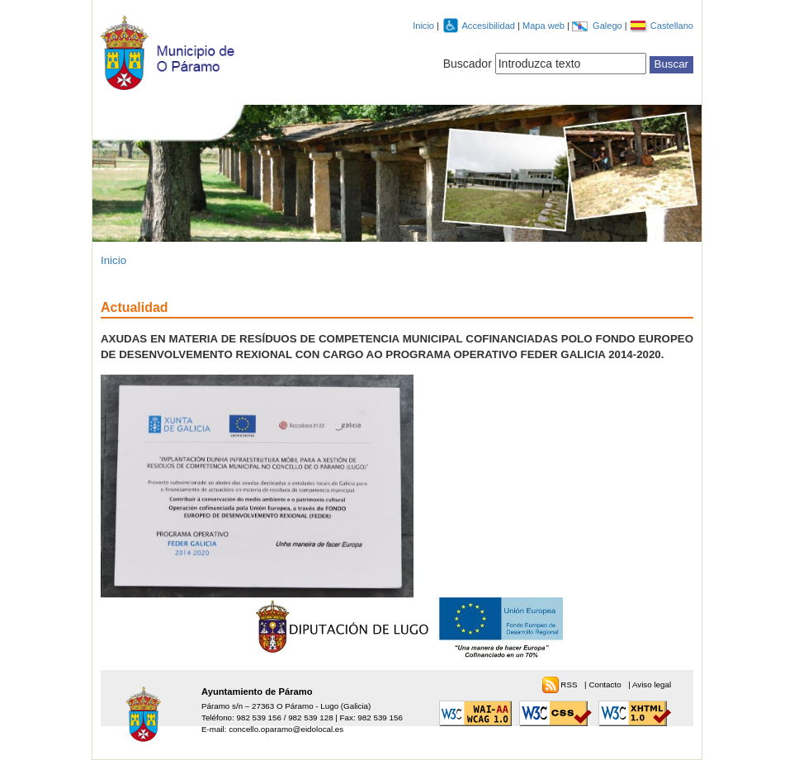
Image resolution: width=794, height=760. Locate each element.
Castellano (671, 26)
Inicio (423, 26)
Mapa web (544, 26)
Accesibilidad (489, 26)
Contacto (605, 684)
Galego (609, 26)
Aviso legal (651, 684)
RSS (569, 684)
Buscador (467, 63)
